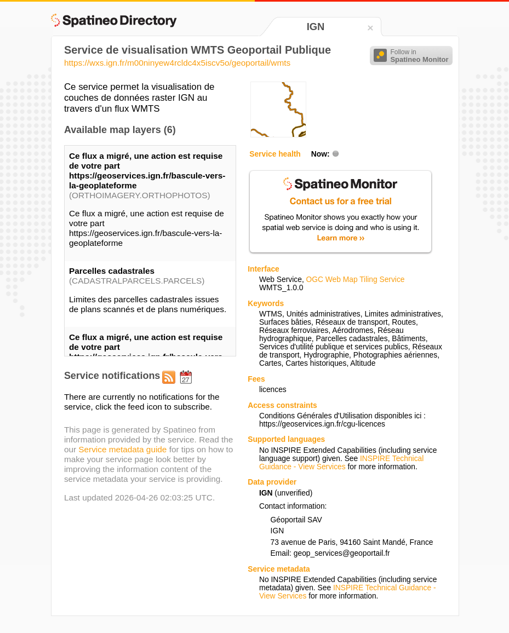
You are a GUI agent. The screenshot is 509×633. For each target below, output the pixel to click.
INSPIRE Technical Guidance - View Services (341, 462)
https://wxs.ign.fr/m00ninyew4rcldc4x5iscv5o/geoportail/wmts (177, 62)
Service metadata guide (122, 449)
